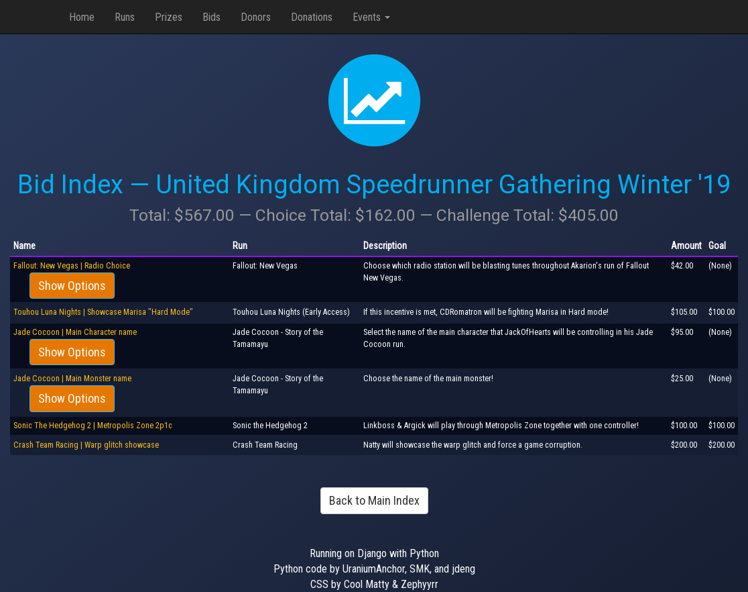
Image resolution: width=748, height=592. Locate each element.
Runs (125, 17)
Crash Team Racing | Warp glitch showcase (86, 445)
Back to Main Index (374, 500)
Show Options (72, 286)
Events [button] (371, 17)
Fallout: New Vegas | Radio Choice (71, 265)
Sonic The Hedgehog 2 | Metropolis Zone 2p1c (92, 425)
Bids (211, 17)
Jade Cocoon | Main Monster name (72, 378)
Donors (256, 17)
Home (82, 17)
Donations (311, 17)
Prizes (168, 17)
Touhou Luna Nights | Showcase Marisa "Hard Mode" (103, 312)
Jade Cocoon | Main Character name (75, 332)
